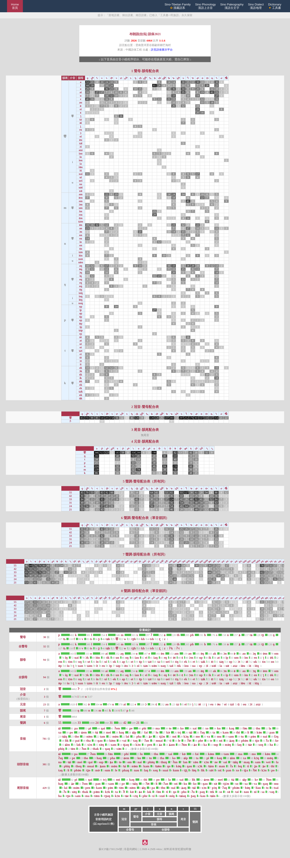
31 (156, 499)
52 (211, 499)
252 (186, 417)
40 (87, 99)
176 (191, 417)
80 (164, 456)
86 (96, 473)
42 (181, 499)
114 (96, 466)
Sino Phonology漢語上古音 (205, 6)
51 (82, 506)
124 (171, 499)
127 (186, 492)
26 (159, 85)
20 (101, 82)
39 (92, 85)
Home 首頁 (15, 6)
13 (159, 99)
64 (151, 492)
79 (87, 492)
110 (206, 417)
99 (92, 417)
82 (175, 452)
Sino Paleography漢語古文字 (232, 6)
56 (117, 417)
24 (106, 82)
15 (188, 82)
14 (168, 82)
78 (175, 469)
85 (97, 417)
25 (161, 417)
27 (97, 92)
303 (196, 417)
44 (87, 85)
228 (152, 417)
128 (157, 417)
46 (131, 417)
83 (102, 492)
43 (181, 495)
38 (197, 82)
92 (107, 492)
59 (122, 452)
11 (202, 102)
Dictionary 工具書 (274, 6)
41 (211, 92)
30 (183, 82)
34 (183, 88)
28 (207, 85)
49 (82, 502)
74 (138, 469)
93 (181, 492)
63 (216, 502)
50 (216, 509)
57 (102, 506)
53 (87, 82)
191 (87, 417)
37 (166, 499)
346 (96, 452)
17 (101, 92)
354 (216, 417)
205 (107, 417)
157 (201, 417)
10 (202, 82)
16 (106, 85)
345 (102, 417)
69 (164, 473)
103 (175, 456)
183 (118, 452)
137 (166, 417)
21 (92, 82)
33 (173, 95)
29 (87, 88)
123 (107, 452)
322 (102, 452)
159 (175, 466)
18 (111, 82)
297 (181, 417)
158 (112, 417)
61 (196, 492)
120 (137, 417)
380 (171, 417)
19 (202, 92)
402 (82, 417)
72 (133, 456)
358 (133, 452)
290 (138, 452)
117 (211, 417)
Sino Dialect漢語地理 (255, 6)
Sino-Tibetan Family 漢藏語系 (177, 6)
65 (171, 492)
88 (216, 492)
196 (154, 452)
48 (190, 473)
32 (111, 95)
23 (216, 85)
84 (164, 466)
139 (96, 469)
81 (154, 85)
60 (190, 466)
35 (183, 92)
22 (106, 194)
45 (138, 456)
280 (96, 456)
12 (192, 82)
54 (206, 492)
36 (106, 88)
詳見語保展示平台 (162, 49)
